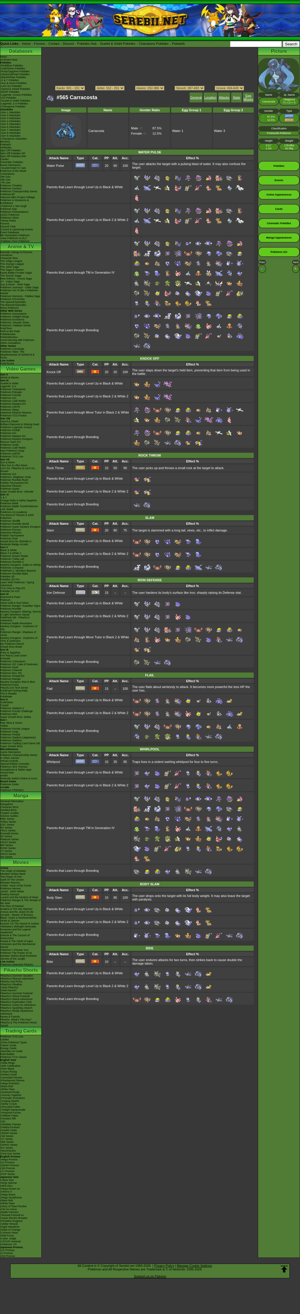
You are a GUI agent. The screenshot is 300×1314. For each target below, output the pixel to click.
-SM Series (6, 1136)
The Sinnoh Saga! (10, 275)
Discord (68, 43)
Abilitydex (6, 147)
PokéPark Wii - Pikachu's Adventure (15, 619)
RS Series (6, 827)
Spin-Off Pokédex (10, 150)
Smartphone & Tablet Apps (15, 769)
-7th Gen (5, 182)
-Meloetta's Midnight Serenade (18, 926)
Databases (21, 51)
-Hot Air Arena (8, 1209)
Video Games (20, 368)
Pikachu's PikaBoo (11, 984)
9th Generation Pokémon (15, 235)
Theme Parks (8, 220)
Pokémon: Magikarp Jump (15, 477)
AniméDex (6, 255)
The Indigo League (11, 261)
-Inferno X (6, 1191)
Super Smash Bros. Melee (15, 717)
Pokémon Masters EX (13, 403)
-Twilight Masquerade (12, 1109)
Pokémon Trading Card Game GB (20, 743)
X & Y (3, 497)
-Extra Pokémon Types (13, 1042)
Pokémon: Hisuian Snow (14, 322)
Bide (50, 961)
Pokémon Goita (9, 784)
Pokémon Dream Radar (14, 556)
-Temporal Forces (10, 1112)
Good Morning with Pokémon (17, 340)
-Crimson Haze (9, 1232)
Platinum (5, 599)
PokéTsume (7, 363)
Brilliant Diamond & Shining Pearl (19, 424)
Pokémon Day (8, 208)
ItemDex (5, 141)
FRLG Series (8, 830)
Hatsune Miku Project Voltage (17, 197)
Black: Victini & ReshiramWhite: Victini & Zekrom (18, 919)
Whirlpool (53, 762)
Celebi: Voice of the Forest (15, 885)
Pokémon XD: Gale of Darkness (19, 664)
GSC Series (7, 824)
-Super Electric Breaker (14, 1218)
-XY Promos (7, 1171)
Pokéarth (178, 43)
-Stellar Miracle (9, 1223)
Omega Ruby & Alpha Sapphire (18, 500)
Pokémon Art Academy (13, 512)
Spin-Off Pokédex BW (13, 156)
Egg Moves (248, 97)
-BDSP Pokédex (9, 91)
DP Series (6, 836)
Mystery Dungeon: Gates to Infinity (20, 564)
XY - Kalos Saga (10, 281)
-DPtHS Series (9, 1144)
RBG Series (7, 818)
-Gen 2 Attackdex (10, 115)
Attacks (224, 97)
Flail (49, 688)
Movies (21, 862)
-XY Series (6, 1139)
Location (210, 97)
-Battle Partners (9, 1212)
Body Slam (54, 897)
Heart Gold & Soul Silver (14, 602)
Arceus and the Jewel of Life (16, 911)
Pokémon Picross (10, 529)
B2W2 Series (8, 848)
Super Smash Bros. (11, 746)
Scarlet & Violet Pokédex (117, 43)
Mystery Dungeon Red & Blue (17, 681)
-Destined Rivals (10, 1092)
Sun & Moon (7, 462)
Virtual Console (9, 760)
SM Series (6, 856)
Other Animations (10, 343)
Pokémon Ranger (10, 678)
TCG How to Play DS (12, 588)
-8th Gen (5, 179)
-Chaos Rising (8, 1071)
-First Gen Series (10, 1153)
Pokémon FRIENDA (12, 790)
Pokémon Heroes (10, 888)
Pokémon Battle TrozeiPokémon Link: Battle (19, 508)
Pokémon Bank (9, 503)
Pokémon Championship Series (18, 191)
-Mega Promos (9, 1159)
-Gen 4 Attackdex (10, 121)
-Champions (7, 173)
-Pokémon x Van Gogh (13, 206)
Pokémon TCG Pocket (13, 415)
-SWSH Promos (9, 1165)
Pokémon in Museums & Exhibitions (14, 202)
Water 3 (219, 131)
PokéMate (6, 696)
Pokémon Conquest (11, 567)
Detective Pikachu (10, 485)
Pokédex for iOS (10, 591)
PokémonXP (7, 194)
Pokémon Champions (12, 389)
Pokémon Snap (9, 731)
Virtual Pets (7, 772)
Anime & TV (21, 246)
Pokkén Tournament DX (14, 482)
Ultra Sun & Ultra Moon (14, 465)
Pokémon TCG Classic (13, 1057)
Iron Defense (56, 592)
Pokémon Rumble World (14, 523)
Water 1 (177, 131)
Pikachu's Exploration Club (16, 1002)
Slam (50, 530)
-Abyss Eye (7, 1180)
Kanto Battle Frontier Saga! (16, 272)
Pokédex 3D (7, 576)
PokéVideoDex (9, 337)
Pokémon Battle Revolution (16, 623)
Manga (20, 795)
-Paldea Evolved (10, 1127)
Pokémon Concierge (12, 348)
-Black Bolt (6, 1086)
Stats (236, 97)
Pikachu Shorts (21, 970)
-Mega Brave (8, 1194)
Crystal (4, 705)
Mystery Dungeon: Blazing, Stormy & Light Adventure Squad (20, 613)
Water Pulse (55, 165)
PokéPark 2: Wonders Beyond (17, 570)
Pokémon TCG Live (11, 456)
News (3, 56)
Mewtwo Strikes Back (12, 873)
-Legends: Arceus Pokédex (16, 94)
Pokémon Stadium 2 (12, 708)
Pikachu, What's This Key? (16, 1019)
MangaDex (6, 804)
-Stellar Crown (8, 1103)
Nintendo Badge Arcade (14, 544)
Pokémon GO (8, 398)
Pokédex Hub (87, 43)
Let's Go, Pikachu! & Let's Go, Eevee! (17, 470)
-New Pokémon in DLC (13, 238)
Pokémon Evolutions (12, 319)
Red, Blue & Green (11, 722)
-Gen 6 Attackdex (10, 127)
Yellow (4, 725)
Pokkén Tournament (12, 535)
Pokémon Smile (9, 444)
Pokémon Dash (9, 667)
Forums (39, 43)
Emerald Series (9, 833)
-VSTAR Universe (10, 1241)
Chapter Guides (9, 813)
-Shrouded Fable (10, 1106)
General (196, 97)
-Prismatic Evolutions (12, 1098)
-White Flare (7, 1089)
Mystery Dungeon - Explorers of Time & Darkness (19, 639)
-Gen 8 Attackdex (10, 132)
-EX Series (6, 1147)
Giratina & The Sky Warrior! (16, 909)
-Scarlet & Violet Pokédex (15, 100)
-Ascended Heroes (11, 1077)
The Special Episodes (13, 302)
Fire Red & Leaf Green (13, 655)
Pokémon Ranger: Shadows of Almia (18, 634)
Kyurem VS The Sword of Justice (19, 923)
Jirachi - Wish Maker (12, 891)
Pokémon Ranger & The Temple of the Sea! (20, 902)
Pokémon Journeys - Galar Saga (19, 287)
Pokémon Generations (13, 313)
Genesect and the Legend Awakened (15, 931)
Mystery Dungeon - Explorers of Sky (19, 628)
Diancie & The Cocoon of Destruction (15, 937)
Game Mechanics (10, 165)
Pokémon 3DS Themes (14, 766)
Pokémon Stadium (11, 740)
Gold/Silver (6, 702)
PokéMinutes (8, 334)
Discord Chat (8, 226)
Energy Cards (8, 1048)
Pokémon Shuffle (10, 520)
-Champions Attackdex (13, 138)
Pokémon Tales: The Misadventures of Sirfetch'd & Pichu (17, 354)
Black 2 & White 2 (10, 553)
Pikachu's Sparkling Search (16, 1007)
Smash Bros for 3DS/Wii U (15, 541)
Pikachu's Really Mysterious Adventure (16, 1012)
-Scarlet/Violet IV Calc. (13, 168)
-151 (3, 1121)
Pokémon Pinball (10, 734)
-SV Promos (7, 1162)
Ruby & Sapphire (10, 652)
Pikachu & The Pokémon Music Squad (18, 1024)
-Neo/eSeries (8, 1150)
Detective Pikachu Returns (15, 412)
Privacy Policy (164, 1265)
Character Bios (9, 258)
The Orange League (12, 264)
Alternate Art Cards (11, 1051)
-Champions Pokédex (12, 106)
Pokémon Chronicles (12, 299)
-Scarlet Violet (8, 1130)
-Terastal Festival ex (12, 1215)
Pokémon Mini (8, 714)
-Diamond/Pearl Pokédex (15, 74)
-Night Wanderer (10, 1226)
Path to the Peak (10, 331)
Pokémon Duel (9, 538)
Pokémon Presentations (14, 211)
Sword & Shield (9, 421)
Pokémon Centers (10, 188)
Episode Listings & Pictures (16, 252)
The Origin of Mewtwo (13, 870)
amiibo (4, 775)
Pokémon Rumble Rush (14, 479)
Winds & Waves (9, 377)
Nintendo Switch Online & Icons (18, 778)
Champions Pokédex (154, 43)
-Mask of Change (10, 1229)
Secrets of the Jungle (12, 958)
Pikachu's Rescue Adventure (17, 978)
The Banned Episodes (13, 304)
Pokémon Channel (11, 670)
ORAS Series (8, 853)
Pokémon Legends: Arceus (16, 427)
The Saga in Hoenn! (12, 269)
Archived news (9, 59)
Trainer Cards (8, 1045)
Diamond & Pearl (10, 597)
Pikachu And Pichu (11, 981)
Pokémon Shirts (9, 217)
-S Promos (6, 1253)
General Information (12, 801)
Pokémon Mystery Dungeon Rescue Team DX (16, 440)
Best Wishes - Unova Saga (16, 278)
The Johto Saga (9, 266)
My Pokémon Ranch (12, 643)
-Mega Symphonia (11, 1197)
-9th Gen (5, 176)
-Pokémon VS (8, 1244)
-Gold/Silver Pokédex (12, 68)
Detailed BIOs (8, 810)
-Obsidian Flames (10, 1124)
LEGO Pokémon (10, 214)
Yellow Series (8, 821)
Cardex (4, 159)
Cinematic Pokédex (11, 162)
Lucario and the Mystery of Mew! (19, 897)
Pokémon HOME (10, 430)
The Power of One (11, 876)
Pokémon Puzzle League (15, 728)
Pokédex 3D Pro (10, 579)
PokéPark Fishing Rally (14, 690)
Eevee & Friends (10, 1016)
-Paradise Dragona (11, 1220)
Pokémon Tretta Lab (12, 558)
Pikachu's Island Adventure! (16, 999)
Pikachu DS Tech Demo (14, 687)
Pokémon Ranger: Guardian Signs (20, 605)
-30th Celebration (10, 1065)
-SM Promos (7, 1168)
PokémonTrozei (9, 684)
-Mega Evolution (9, 1083)
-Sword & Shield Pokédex (15, 89)
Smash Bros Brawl (11, 646)
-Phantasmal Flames (12, 1080)
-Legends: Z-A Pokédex (14, 103)
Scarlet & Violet (9, 383)
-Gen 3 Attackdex (10, 118)
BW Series (6, 845)
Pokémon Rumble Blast (14, 573)
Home (26, 43)
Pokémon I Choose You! (14, 949)
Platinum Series (9, 839)
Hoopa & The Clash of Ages (16, 941)
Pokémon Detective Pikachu (16, 964)
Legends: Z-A (8, 386)
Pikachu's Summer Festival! (16, 993)
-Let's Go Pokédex (11, 86)
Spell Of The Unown (12, 879)
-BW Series (7, 1141)
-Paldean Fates (9, 1115)
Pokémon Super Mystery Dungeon (20, 526)
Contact (53, 43)
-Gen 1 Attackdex (10, 112)
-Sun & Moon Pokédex (13, 83)
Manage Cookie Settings (194, 1265)
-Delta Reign (7, 1062)
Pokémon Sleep (9, 409)
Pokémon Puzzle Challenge (16, 711)
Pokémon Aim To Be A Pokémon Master (19, 292)
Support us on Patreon (150, 1276)
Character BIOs (9, 807)
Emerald (5, 658)
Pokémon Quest (9, 488)
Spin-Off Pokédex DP (12, 153)
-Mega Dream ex (10, 1188)
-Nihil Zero (6, 1185)
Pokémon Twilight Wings (14, 316)
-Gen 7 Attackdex (10, 129)
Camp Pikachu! (9, 987)
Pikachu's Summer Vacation (16, 975)
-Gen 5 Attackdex (10, 124)
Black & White (8, 550)
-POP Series (7, 1174)
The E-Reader (8, 693)
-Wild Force (7, 1235)
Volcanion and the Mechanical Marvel (17, 945)
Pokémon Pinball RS (12, 676)
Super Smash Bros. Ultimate (17, 491)
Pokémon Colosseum (12, 661)
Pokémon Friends (10, 395)
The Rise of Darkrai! (12, 906)
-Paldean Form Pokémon (15, 241)
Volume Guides (9, 815)
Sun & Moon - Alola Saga (15, 284)
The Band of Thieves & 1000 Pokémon (17, 516)
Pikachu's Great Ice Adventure (18, 1004)
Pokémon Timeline (11, 185)
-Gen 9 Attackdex (10, 135)
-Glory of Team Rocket (13, 1206)
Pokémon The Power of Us (16, 952)
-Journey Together (10, 1095)
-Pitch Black (7, 1068)
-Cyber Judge (8, 1238)
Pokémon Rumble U (12, 561)
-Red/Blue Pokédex (11, 65)
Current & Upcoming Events (16, 229)
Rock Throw (55, 468)
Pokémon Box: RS (11, 673)
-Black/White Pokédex (13, 77)
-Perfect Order (8, 1074)
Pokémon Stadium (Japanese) (18, 737)
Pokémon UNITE (10, 406)
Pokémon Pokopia (11, 392)
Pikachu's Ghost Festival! (15, 996)
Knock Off (54, 372)
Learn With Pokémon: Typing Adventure (17, 584)
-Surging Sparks (9, 1100)
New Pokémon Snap (12, 450)
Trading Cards (21, 1030)
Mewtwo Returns (10, 882)
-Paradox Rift (8, 1118)
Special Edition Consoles (15, 763)
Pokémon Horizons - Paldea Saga (20, 296)
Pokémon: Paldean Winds (15, 325)
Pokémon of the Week (13, 170)
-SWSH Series (8, 1133)
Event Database (9, 232)
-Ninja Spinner (8, 1182)
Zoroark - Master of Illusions (16, 914)
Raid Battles (7, 1054)
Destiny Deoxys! (9, 894)
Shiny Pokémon (9, 307)
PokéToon (6, 328)
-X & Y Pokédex (9, 80)
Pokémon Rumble (10, 608)
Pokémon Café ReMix (13, 400)
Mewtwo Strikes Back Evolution (18, 955)
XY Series (6, 851)
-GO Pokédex (8, 97)
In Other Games (9, 758)
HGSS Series (8, 842)
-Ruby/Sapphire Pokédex (15, 71)
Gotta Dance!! (8, 990)
